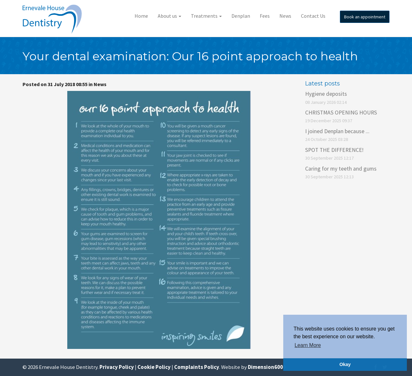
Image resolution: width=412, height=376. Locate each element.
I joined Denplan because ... (337, 131)
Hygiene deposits (326, 93)
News (285, 16)
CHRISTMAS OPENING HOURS (341, 112)
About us (169, 16)
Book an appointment (364, 17)
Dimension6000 (267, 367)
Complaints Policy (196, 367)
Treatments (206, 16)
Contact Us (313, 16)
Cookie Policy (154, 367)
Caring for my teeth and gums (341, 168)
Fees (265, 16)
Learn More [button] (308, 345)
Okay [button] (345, 364)
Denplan (240, 16)
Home (141, 16)
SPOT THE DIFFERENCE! (334, 149)
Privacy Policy (116, 367)
